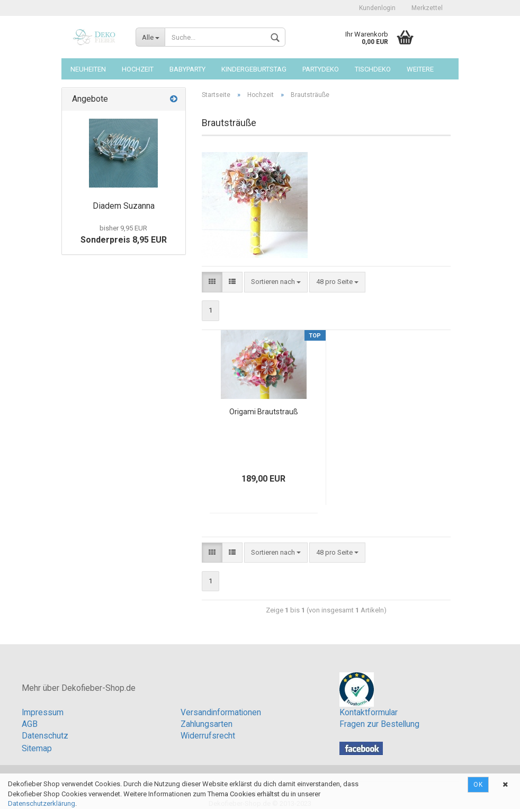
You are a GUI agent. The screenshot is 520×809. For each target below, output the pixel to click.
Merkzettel (427, 8)
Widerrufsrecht (208, 736)
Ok (478, 784)
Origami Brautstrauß (263, 411)
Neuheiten (88, 69)
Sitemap (37, 748)
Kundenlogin (377, 8)
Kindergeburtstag (253, 69)
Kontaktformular (368, 712)
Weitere (420, 69)
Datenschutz (45, 736)
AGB (30, 724)
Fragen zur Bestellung (379, 724)
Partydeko (320, 69)
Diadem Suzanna (124, 206)
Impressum (43, 712)
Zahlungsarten (206, 724)
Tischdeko (373, 69)
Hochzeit (138, 69)
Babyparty (187, 69)
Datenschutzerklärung (41, 803)
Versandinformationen (221, 712)
